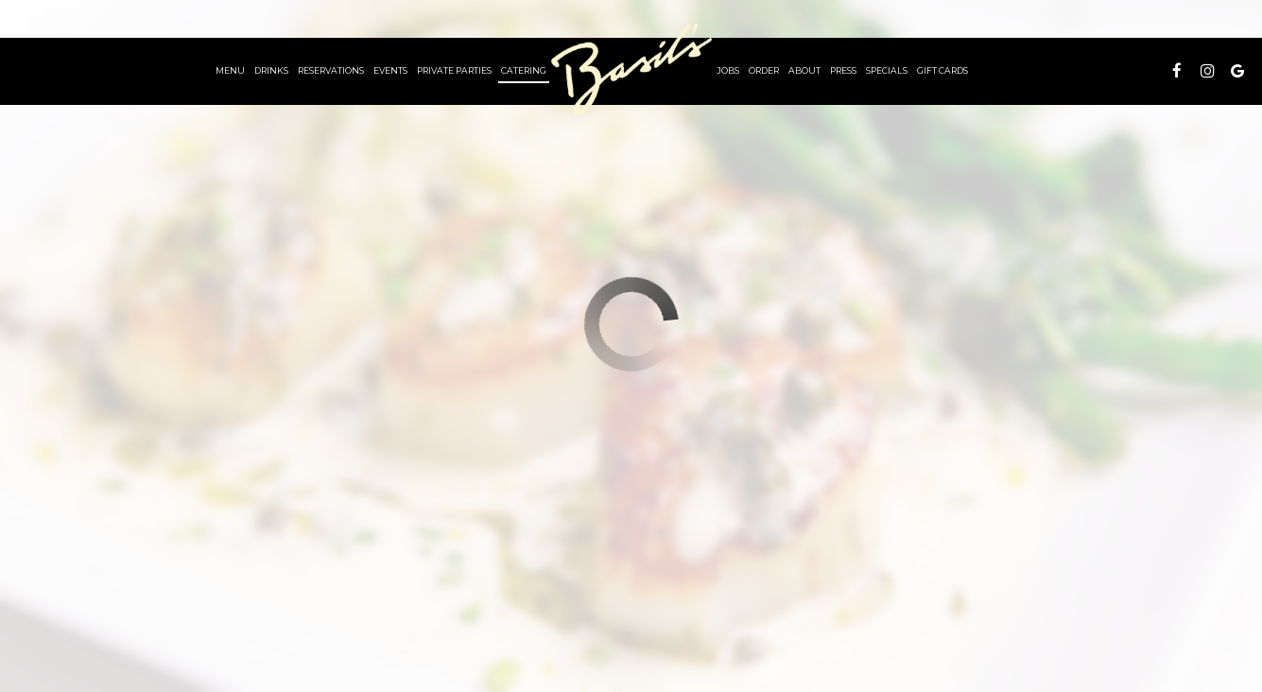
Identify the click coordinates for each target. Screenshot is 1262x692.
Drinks (271, 70)
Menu (230, 70)
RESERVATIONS (331, 70)
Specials (887, 70)
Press (843, 70)
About (804, 70)
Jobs (728, 70)
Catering (523, 70)
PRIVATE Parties (454, 70)
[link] (631, 69)
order (764, 70)
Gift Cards (942, 70)
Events (390, 70)
